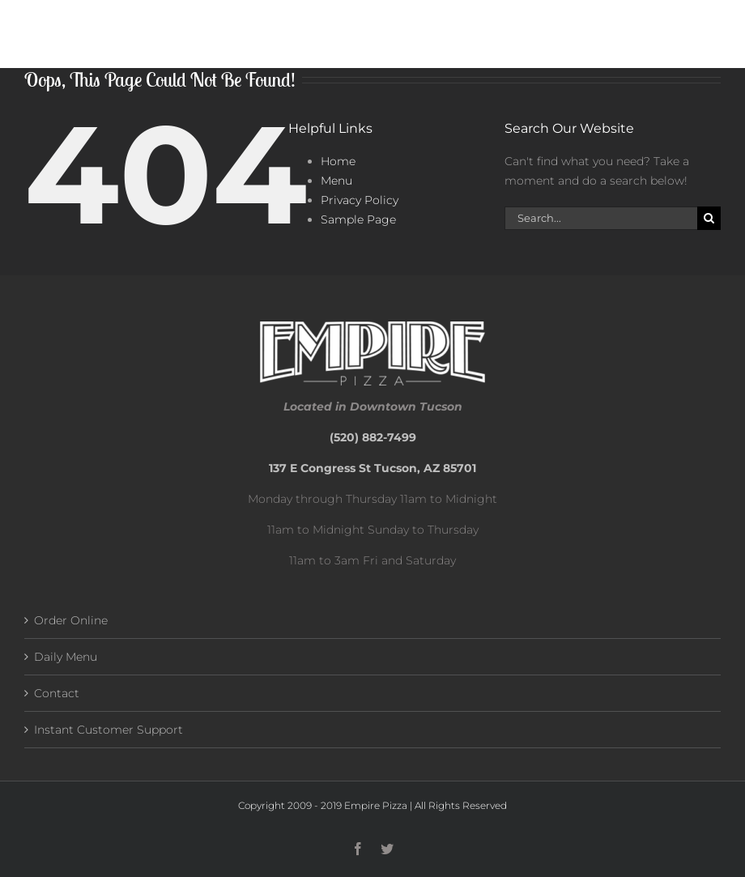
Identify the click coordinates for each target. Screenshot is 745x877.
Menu (336, 180)
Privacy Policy (359, 200)
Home (338, 161)
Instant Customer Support (108, 729)
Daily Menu (65, 656)
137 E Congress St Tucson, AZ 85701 (372, 468)
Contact (56, 693)
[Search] (709, 218)
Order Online (71, 620)
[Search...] (600, 218)
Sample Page (358, 219)
